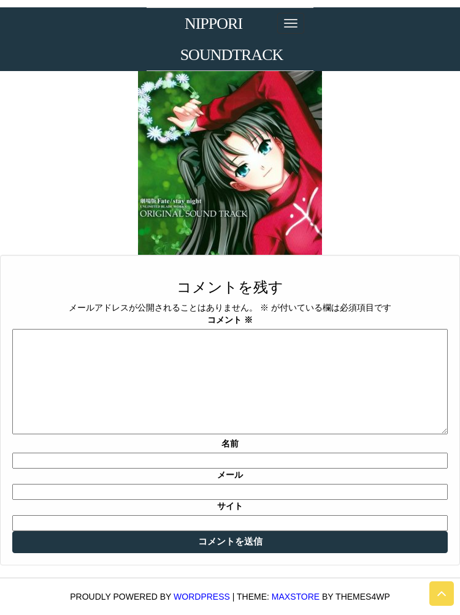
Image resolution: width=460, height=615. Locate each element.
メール (230, 475)
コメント (230, 320)
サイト (230, 506)
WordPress (202, 597)
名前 (230, 443)
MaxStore (296, 597)
